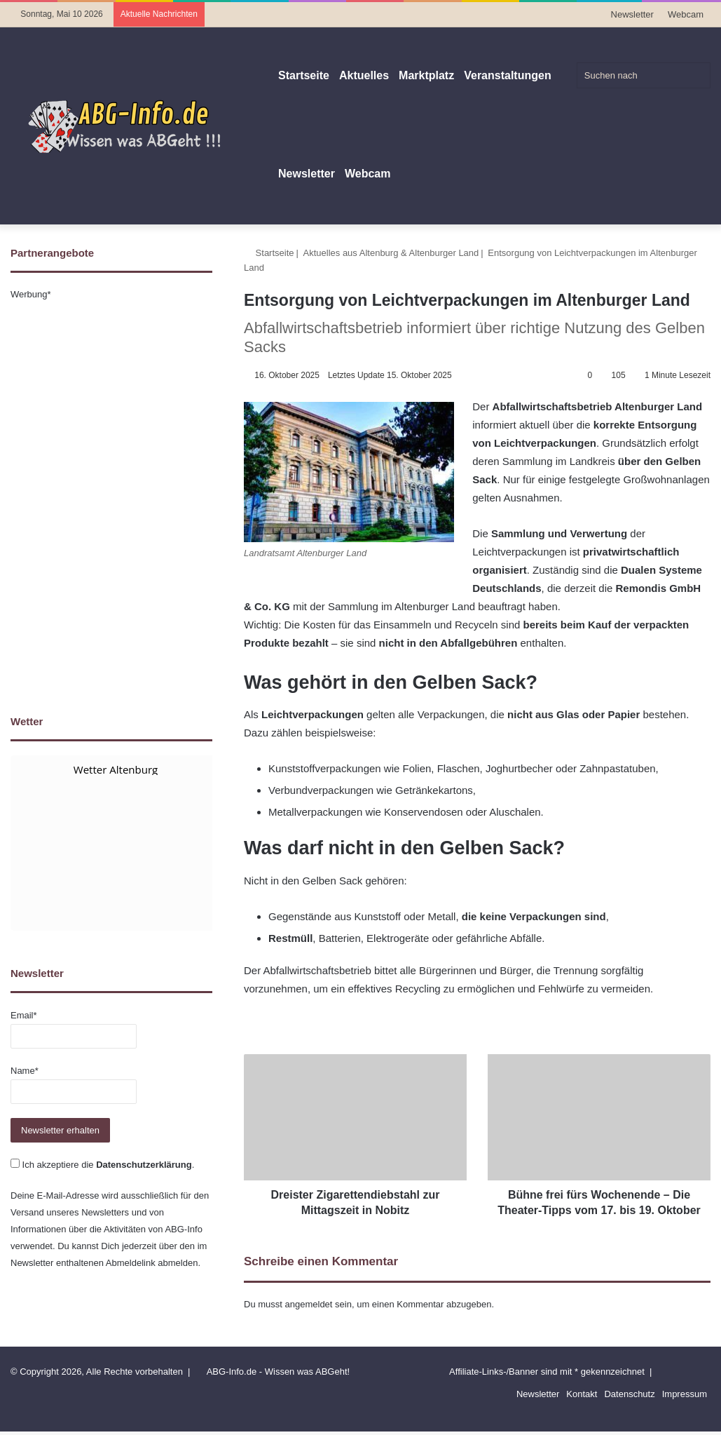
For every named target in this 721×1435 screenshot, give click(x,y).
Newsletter (632, 14)
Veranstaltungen (507, 75)
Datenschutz (629, 1409)
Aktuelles (364, 75)
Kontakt (581, 1409)
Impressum (684, 1409)
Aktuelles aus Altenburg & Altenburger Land (391, 253)
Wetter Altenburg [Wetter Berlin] (116, 769)
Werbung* (31, 294)
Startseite (303, 75)
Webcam (685, 14)
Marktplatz (426, 75)
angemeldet (309, 1319)
